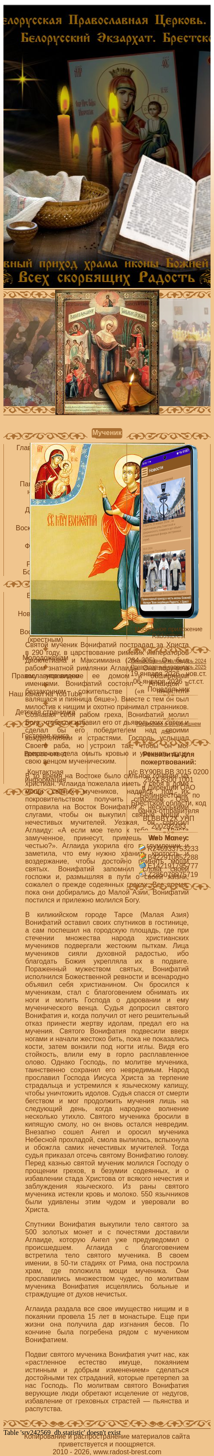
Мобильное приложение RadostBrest (169, 632)
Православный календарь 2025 (168, 667)
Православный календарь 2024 (168, 661)
